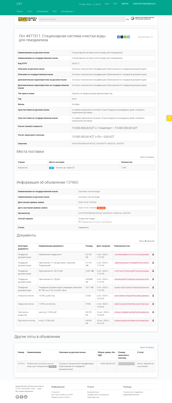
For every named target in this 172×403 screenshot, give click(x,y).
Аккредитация (93, 392)
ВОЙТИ (125, 4)
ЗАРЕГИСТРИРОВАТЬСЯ (144, 4)
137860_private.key (47, 304)
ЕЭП (19, 3)
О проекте (55, 392)
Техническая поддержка (133, 392)
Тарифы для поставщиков (98, 395)
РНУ (55, 11)
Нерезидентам (93, 397)
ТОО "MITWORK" (23, 389)
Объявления (42, 11)
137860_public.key (47, 296)
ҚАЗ (107, 4)
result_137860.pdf (46, 320)
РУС (115, 4)
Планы (20, 11)
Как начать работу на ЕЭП (62, 395)
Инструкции (67, 11)
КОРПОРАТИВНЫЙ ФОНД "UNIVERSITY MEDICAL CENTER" (98, 143)
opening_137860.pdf (47, 312)
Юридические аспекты (60, 397)
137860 (72, 182)
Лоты (29, 11)
